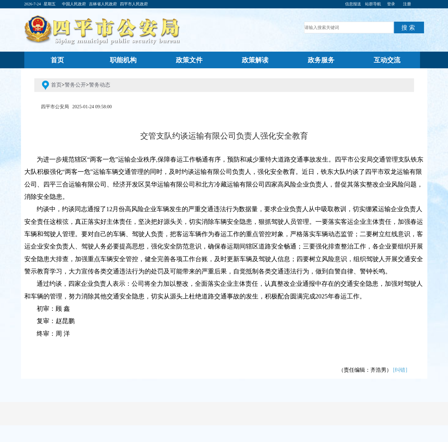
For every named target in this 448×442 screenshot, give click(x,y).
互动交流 (387, 60)
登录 (391, 4)
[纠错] (400, 370)
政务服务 (321, 60)
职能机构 (123, 60)
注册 (407, 4)
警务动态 (99, 85)
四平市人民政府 (134, 4)
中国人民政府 (74, 4)
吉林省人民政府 (103, 4)
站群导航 (373, 4)
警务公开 (75, 85)
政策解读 (255, 60)
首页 (57, 60)
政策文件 (189, 60)
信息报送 (353, 4)
